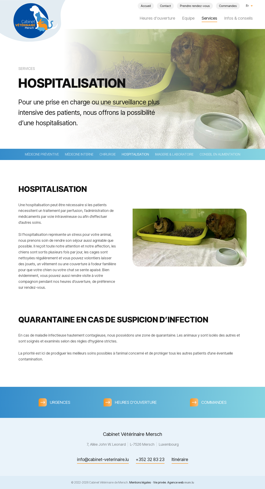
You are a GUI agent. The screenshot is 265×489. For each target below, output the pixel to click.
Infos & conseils (238, 18)
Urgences (60, 402)
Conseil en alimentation (220, 154)
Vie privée (159, 482)
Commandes (228, 6)
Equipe (188, 18)
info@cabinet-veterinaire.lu (103, 459)
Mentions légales (140, 482)
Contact (165, 6)
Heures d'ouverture (157, 18)
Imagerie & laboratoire (174, 154)
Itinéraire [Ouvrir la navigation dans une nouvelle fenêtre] (180, 459)
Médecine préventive (42, 154)
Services (209, 18)
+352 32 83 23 (150, 459)
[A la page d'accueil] (32, 20)
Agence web (175, 482)
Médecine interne (79, 154)
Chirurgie (108, 154)
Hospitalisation (135, 154)
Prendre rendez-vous (195, 6)
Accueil (146, 6)
